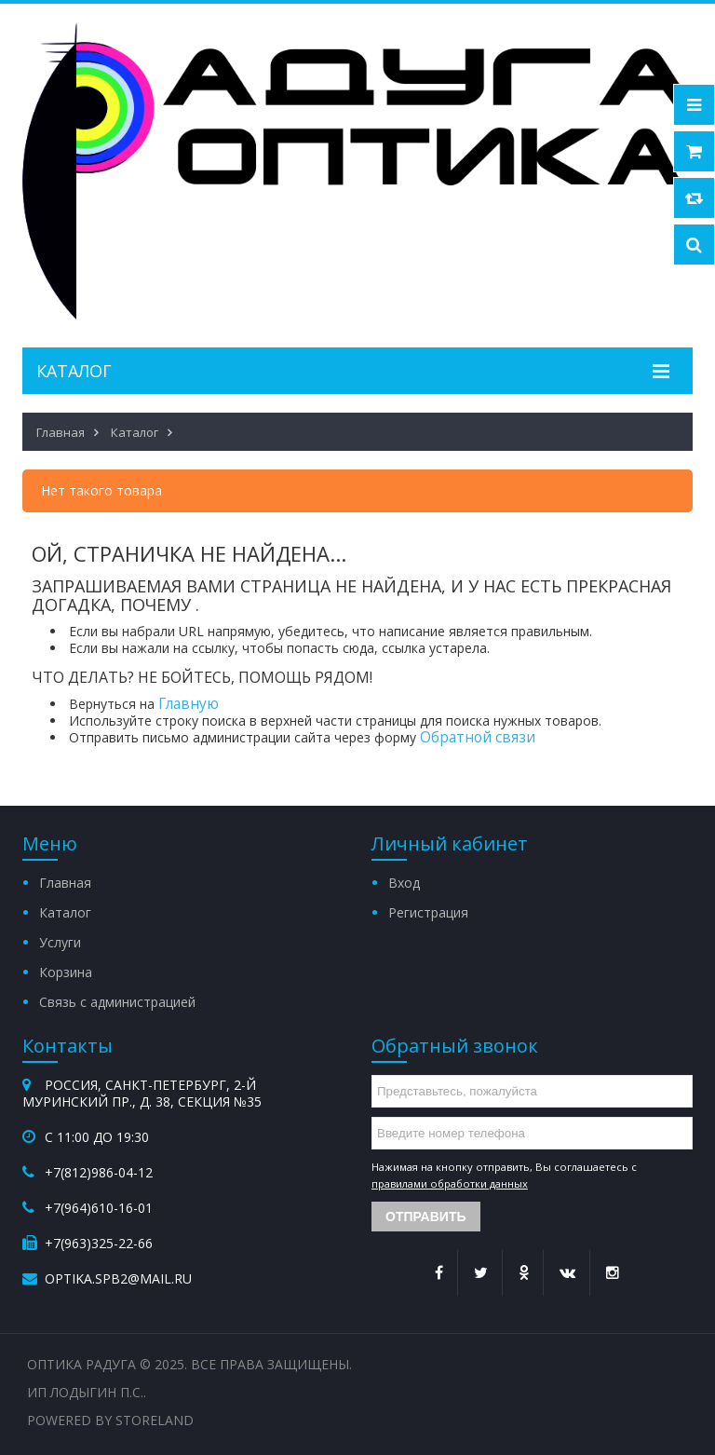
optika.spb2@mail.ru (118, 1278)
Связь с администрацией (117, 1002)
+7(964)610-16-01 (99, 1208)
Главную (188, 704)
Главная (65, 882)
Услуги (60, 942)
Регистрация (428, 912)
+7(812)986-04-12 (99, 1172)
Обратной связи (477, 737)
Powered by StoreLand (110, 1420)
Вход (404, 882)
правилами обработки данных (449, 1183)
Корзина (65, 972)
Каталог (65, 912)
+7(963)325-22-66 (99, 1243)
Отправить (425, 1216)
